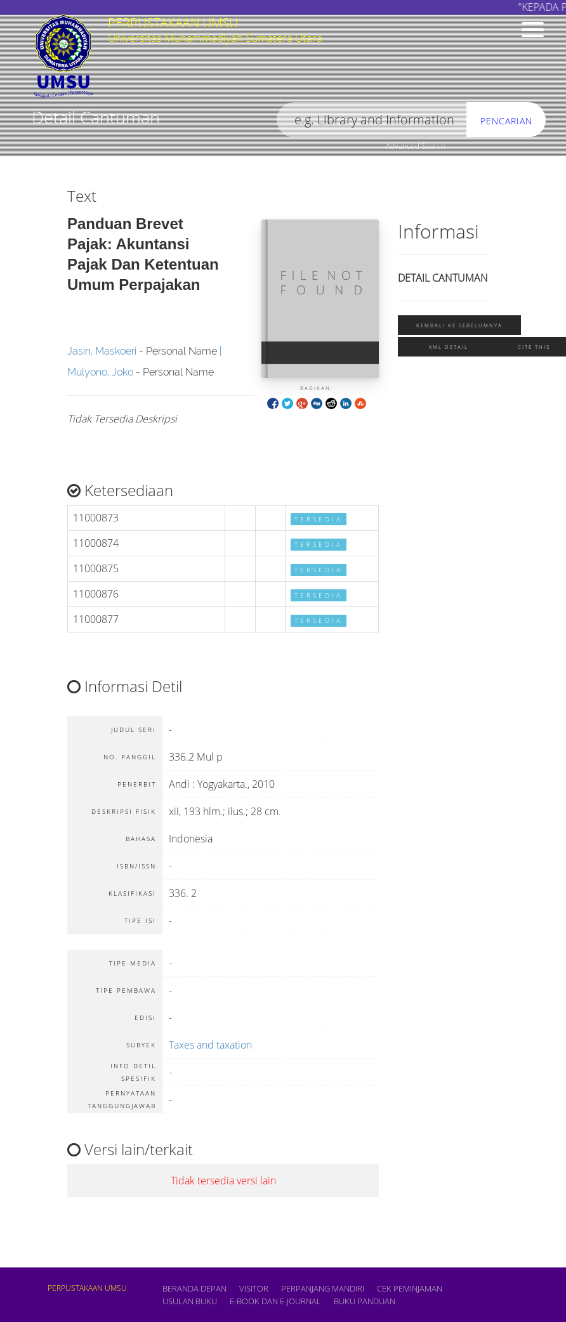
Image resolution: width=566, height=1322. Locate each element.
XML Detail (448, 346)
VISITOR (253, 1288)
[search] (372, 120)
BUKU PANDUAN (364, 1301)
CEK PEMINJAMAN (409, 1288)
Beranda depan (194, 1288)
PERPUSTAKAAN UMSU (87, 1288)
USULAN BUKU (189, 1301)
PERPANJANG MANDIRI (322, 1288)
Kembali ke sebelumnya (459, 325)
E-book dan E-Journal (275, 1301)
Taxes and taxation (210, 1045)
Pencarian (506, 121)
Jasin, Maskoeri (101, 351)
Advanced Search (415, 145)
